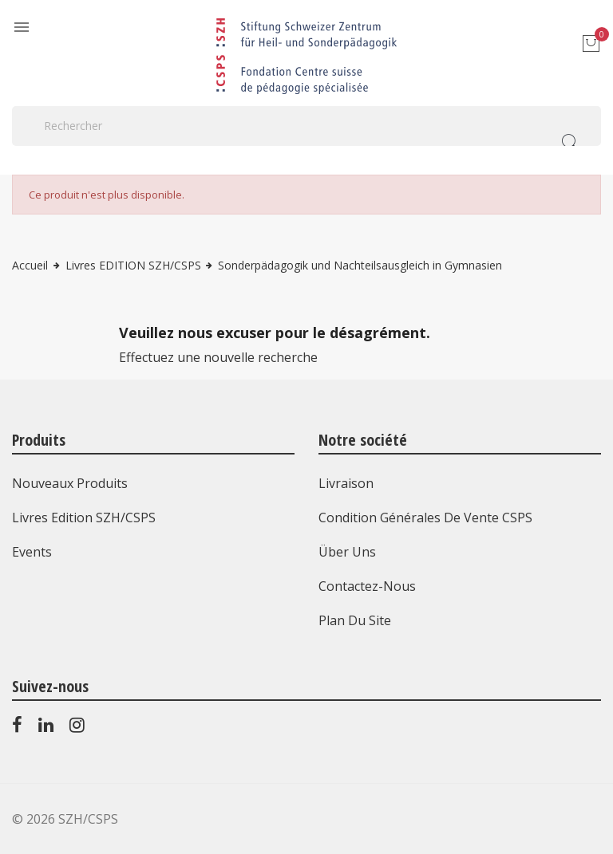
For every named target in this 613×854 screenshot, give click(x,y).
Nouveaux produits (70, 483)
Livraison (346, 483)
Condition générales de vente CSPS (425, 517)
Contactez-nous (367, 586)
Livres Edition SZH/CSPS (84, 517)
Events (32, 552)
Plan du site (354, 620)
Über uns (347, 552)
